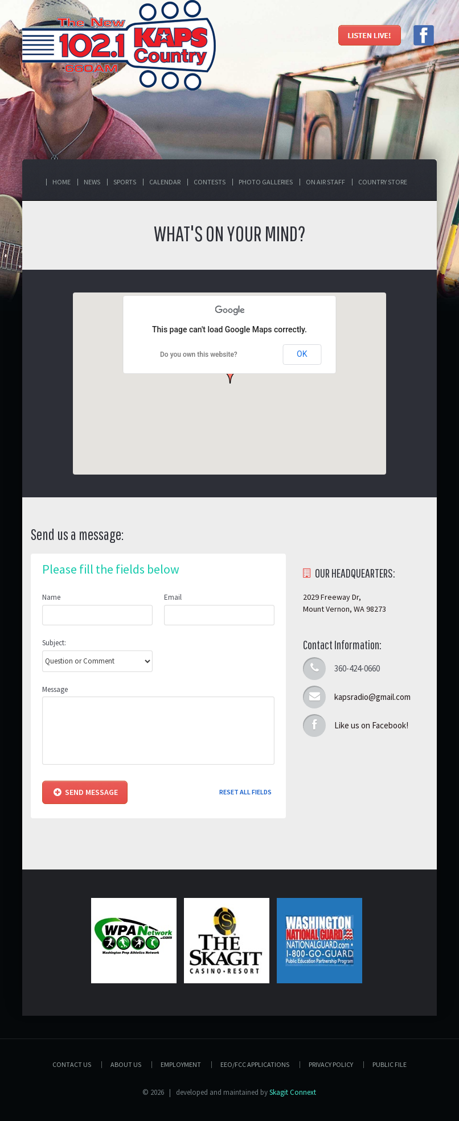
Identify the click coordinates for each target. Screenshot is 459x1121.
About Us (125, 1064)
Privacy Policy (331, 1064)
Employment (181, 1064)
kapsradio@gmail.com (372, 696)
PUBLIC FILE (389, 1064)
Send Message (86, 792)
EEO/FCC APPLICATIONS (254, 1064)
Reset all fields (245, 792)
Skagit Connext (292, 1092)
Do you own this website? (198, 354)
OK (302, 353)
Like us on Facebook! (371, 725)
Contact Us (71, 1064)
